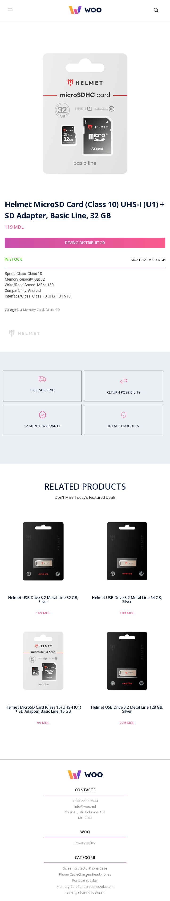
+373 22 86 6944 (85, 801)
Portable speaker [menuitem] (85, 880)
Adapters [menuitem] (106, 886)
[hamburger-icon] (10, 10)
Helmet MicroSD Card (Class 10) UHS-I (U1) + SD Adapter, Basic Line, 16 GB (43, 709)
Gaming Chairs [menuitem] (76, 892)
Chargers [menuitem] (85, 874)
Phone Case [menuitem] (98, 868)
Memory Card (33, 309)
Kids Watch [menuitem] (96, 892)
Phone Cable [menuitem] (68, 874)
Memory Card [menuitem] (67, 886)
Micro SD (53, 309)
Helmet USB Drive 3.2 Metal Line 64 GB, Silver (127, 599)
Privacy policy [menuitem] (85, 842)
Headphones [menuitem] (101, 874)
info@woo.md (85, 806)
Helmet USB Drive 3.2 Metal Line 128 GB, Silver (127, 709)
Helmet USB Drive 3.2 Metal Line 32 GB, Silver (43, 599)
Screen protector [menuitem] (76, 868)
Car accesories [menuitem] (88, 886)
